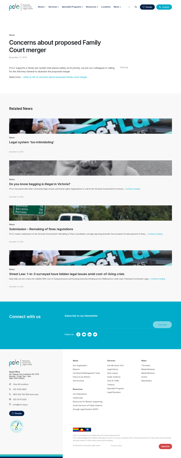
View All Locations (20, 384)
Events (144, 377)
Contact (164, 9)
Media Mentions (148, 373)
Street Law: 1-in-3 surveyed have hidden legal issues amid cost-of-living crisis (66, 274)
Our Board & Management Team (86, 373)
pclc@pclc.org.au (20, 404)
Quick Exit (165, 446)
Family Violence (113, 377)
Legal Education (114, 392)
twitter (95, 334)
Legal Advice (112, 369)
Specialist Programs (89, 6)
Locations (124, 6)
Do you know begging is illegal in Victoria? (39, 184)
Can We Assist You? (115, 365)
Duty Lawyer (112, 373)
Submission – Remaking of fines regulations (41, 229)
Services (71, 6)
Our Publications (80, 394)
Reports (76, 369)
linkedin (90, 334)
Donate (147, 9)
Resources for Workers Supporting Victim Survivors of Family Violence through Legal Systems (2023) (87, 405)
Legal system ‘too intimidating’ (31, 142)
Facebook (78, 334)
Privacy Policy (116, 446)
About (59, 6)
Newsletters (146, 381)
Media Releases (148, 369)
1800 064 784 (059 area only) (22, 394)
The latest (145, 365)
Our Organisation (80, 365)
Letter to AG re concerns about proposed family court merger (55, 77)
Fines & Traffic (113, 381)
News (124, 11)
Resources (109, 6)
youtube (84, 334)
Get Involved (78, 381)
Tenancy (111, 385)
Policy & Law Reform (81, 377)
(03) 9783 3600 (19, 389)
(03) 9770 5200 (19, 399)
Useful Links (78, 398)
